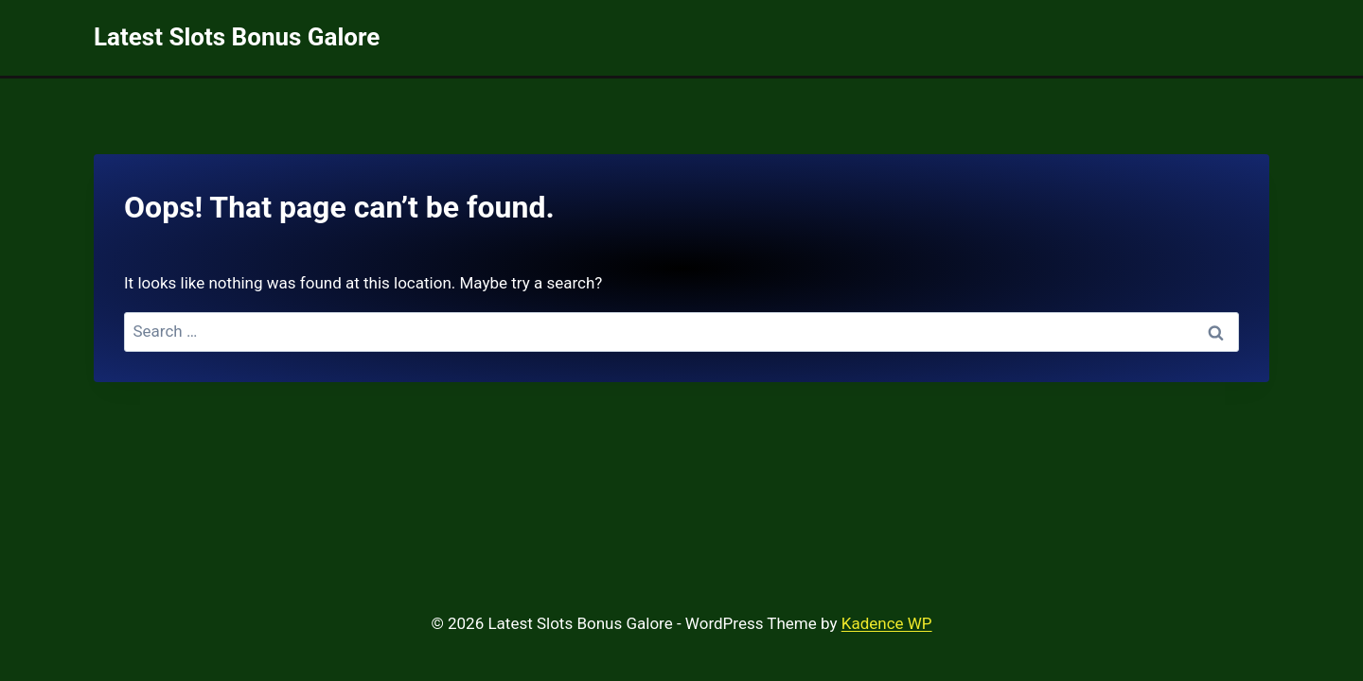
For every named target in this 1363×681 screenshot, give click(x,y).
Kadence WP (886, 623)
